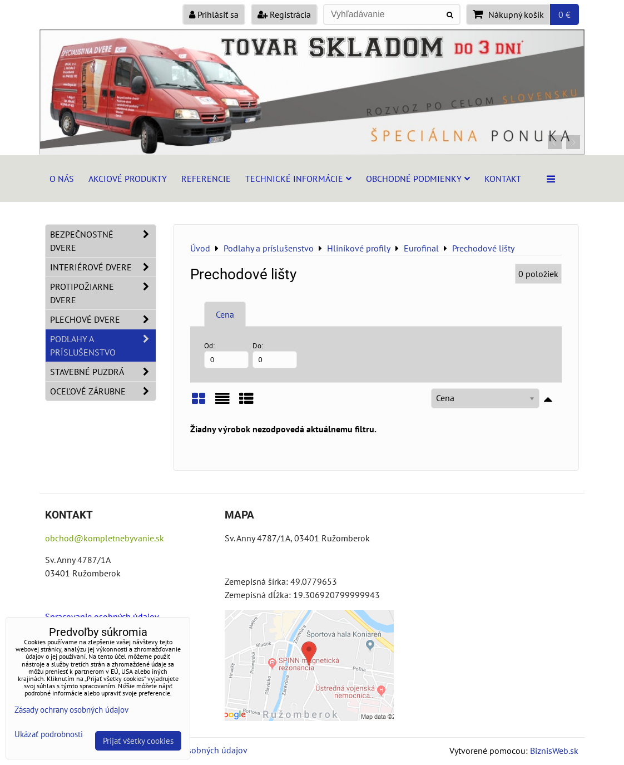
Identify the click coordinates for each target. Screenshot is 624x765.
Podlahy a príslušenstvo (103, 345)
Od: (226, 354)
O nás (61, 178)
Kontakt (502, 178)
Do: (274, 354)
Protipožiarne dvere (103, 293)
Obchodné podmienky (418, 178)
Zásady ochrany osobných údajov (71, 709)
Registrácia (284, 14)
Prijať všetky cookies (138, 741)
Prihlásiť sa (214, 14)
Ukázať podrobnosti (48, 734)
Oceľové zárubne (103, 391)
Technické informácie (298, 178)
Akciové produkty (127, 178)
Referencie (206, 178)
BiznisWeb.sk (554, 750)
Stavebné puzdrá (103, 371)
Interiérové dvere (103, 267)
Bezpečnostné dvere (103, 241)
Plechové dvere (103, 319)
